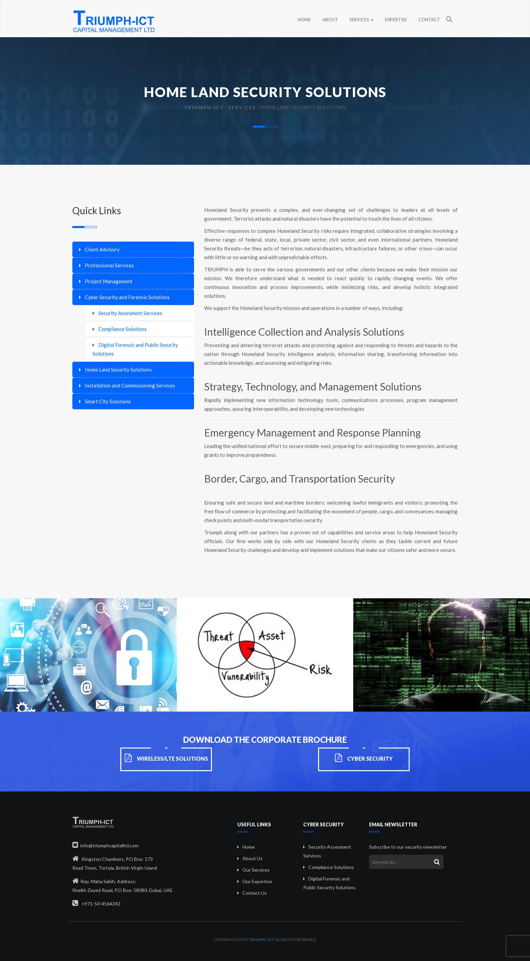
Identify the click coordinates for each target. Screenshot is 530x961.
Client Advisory (102, 249)
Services (362, 19)
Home (304, 19)
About (330, 19)
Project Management (108, 281)
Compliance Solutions (122, 329)
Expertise (396, 19)
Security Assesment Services (130, 313)
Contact (429, 19)
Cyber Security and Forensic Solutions (127, 297)
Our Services (256, 870)
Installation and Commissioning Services (130, 385)
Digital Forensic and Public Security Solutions (135, 349)
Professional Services (109, 265)
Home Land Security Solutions (118, 369)
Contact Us (254, 893)
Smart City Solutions (108, 401)
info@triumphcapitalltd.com (105, 845)
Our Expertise (257, 881)
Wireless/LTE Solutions (166, 758)
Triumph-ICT (204, 107)
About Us (252, 858)
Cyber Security (364, 758)
